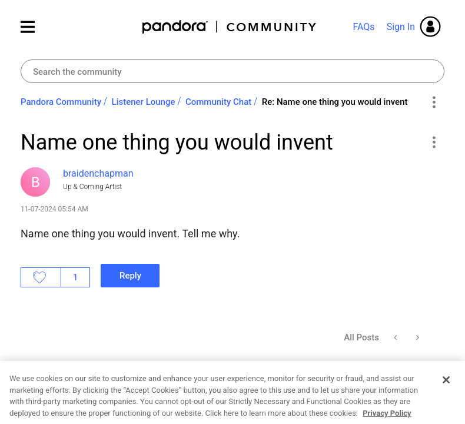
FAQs (363, 26)
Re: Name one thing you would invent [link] (335, 102)
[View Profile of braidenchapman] (98, 173)
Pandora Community (230, 27)
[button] (433, 142)
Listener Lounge (143, 102)
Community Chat (218, 102)
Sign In (401, 26)
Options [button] (433, 102)
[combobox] (232, 71)
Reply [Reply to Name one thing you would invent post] (130, 275)
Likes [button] (41, 277)
